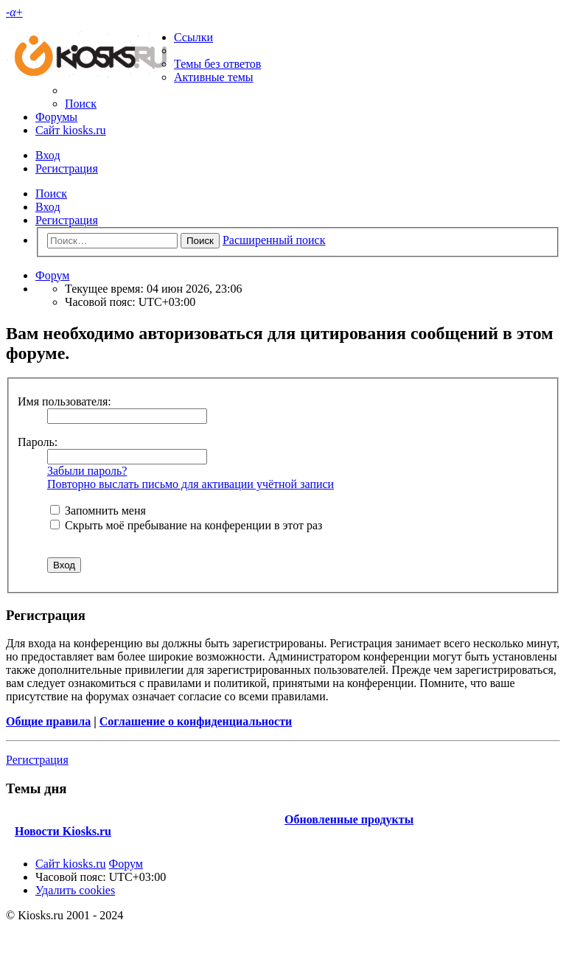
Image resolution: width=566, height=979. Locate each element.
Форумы (56, 117)
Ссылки (193, 37)
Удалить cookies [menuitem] (75, 890)
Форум (126, 863)
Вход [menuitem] (47, 155)
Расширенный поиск (274, 240)
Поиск (51, 193)
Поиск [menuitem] (81, 103)
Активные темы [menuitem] (214, 77)
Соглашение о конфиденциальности (195, 721)
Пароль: (37, 442)
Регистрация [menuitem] (66, 168)
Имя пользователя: (64, 401)
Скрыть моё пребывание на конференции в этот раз (186, 525)
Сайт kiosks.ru (70, 130)
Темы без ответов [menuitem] (217, 64)
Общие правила (48, 721)
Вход (47, 207)
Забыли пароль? (87, 470)
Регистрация (66, 220)
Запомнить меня (98, 510)
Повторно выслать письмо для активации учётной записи (190, 484)
